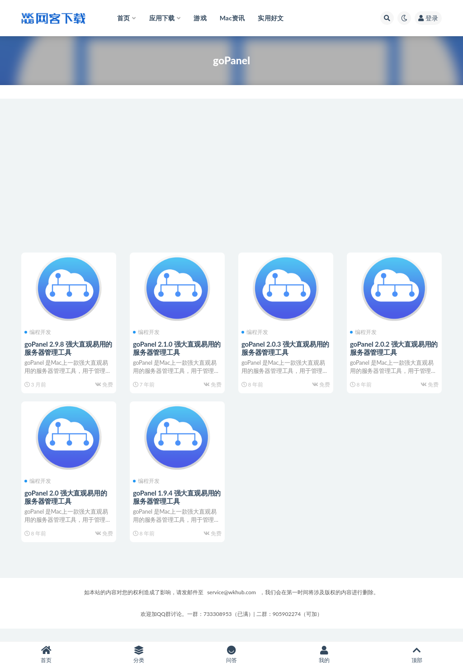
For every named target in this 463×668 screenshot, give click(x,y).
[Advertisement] (231, 175)
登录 (428, 18)
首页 (46, 654)
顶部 (416, 654)
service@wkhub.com (231, 604)
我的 (324, 654)
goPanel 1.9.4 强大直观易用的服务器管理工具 (175, 502)
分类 (139, 654)
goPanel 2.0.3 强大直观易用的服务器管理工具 (283, 347)
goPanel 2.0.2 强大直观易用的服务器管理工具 (392, 347)
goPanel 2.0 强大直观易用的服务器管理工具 (67, 502)
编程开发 (39, 331)
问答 (231, 654)
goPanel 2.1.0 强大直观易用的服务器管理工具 (175, 347)
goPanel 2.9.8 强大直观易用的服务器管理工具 (66, 347)
